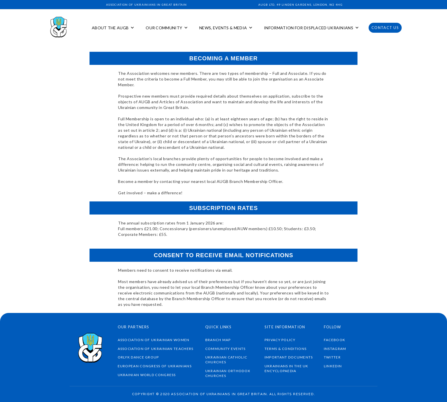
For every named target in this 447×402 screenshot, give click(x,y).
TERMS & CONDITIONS (285, 349)
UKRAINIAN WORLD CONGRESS (147, 375)
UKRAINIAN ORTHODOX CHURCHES (227, 373)
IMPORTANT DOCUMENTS (289, 357)
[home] (59, 27)
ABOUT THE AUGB (110, 27)
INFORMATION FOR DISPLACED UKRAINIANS (308, 27)
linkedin (333, 366)
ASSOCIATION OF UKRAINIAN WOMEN (154, 340)
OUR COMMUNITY (164, 27)
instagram (335, 349)
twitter (332, 357)
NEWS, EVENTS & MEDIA (223, 27)
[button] (113, 27)
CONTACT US (385, 27)
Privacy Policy (280, 340)
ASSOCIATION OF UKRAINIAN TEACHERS (156, 349)
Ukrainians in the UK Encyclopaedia (286, 368)
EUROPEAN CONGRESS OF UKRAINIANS (155, 366)
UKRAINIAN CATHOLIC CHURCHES (226, 359)
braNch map (218, 340)
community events (225, 349)
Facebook (334, 340)
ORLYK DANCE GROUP (138, 357)
